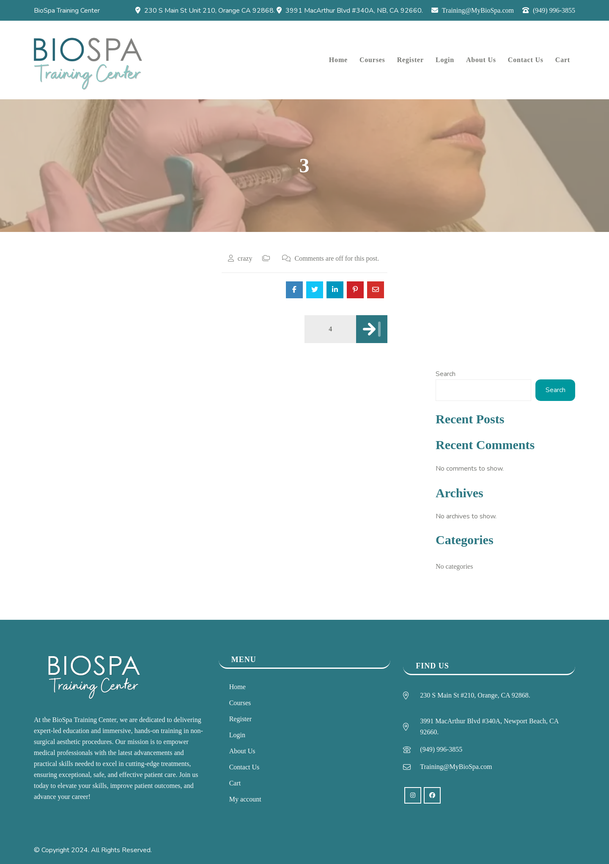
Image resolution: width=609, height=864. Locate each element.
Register (240, 718)
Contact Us (244, 767)
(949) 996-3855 (548, 10)
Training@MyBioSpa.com (472, 10)
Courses (240, 702)
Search (445, 374)
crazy (245, 258)
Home (237, 686)
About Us (242, 751)
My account (245, 799)
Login (237, 735)
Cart (235, 783)
